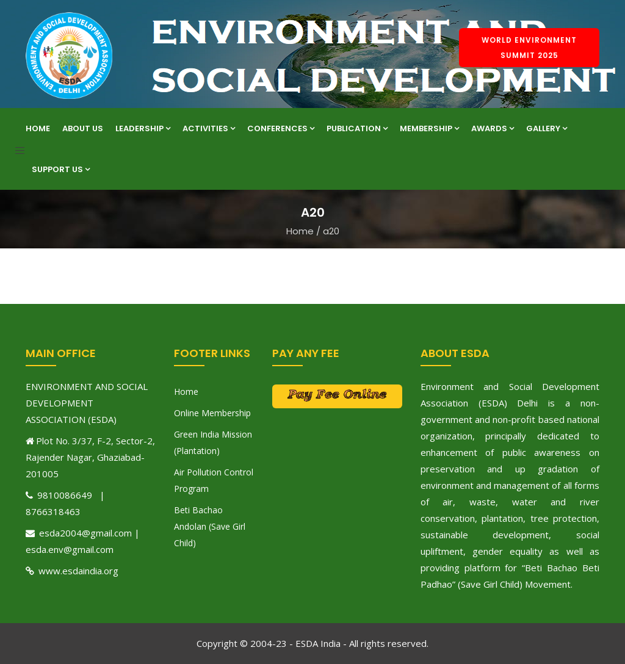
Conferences (280, 128)
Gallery (546, 128)
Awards (492, 128)
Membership (429, 128)
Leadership (142, 128)
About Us (82, 128)
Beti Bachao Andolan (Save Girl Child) (209, 526)
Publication (357, 128)
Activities (208, 128)
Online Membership (212, 413)
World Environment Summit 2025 (529, 47)
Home (38, 128)
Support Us (61, 169)
